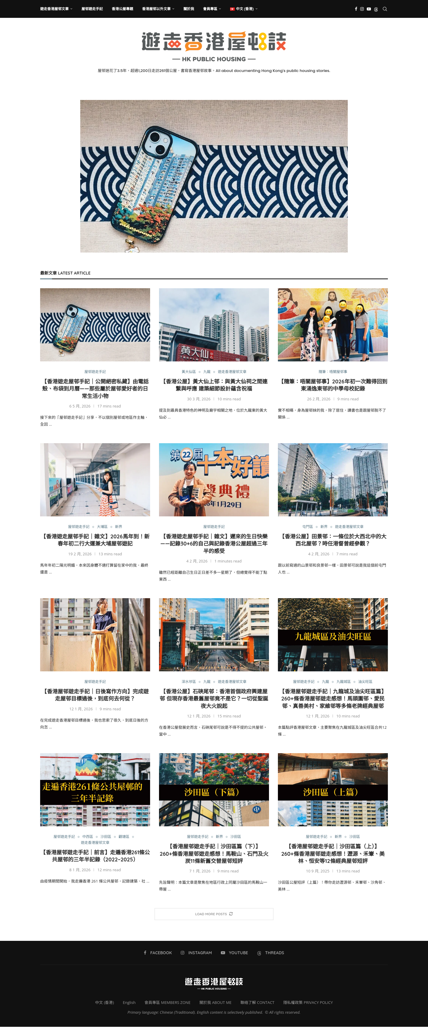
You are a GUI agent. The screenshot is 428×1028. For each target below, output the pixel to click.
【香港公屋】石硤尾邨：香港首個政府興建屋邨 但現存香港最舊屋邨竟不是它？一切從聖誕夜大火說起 (214, 699)
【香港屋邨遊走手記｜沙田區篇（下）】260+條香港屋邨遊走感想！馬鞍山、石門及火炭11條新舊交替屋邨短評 (214, 855)
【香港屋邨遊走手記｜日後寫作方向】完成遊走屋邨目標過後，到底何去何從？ (95, 696)
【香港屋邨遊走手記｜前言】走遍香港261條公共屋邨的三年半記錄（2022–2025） (95, 857)
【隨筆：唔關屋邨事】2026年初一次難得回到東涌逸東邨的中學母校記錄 (332, 385)
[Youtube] (369, 9)
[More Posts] (214, 915)
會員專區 (210, 9)
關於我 (188, 9)
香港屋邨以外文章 (156, 9)
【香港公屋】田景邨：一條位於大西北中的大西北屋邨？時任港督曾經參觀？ (332, 541)
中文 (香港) (104, 1003)
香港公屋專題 (122, 9)
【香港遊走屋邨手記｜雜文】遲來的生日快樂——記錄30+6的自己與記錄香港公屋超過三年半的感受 (214, 544)
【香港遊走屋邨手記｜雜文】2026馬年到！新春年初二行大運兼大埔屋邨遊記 (95, 541)
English (129, 1003)
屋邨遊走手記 (92, 9)
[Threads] (376, 9)
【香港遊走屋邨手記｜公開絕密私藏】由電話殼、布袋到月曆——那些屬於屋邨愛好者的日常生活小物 (95, 389)
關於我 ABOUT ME (215, 1003)
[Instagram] (362, 9)
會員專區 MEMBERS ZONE (167, 1003)
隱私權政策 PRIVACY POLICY (308, 1003)
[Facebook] (356, 9)
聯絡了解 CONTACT (257, 1003)
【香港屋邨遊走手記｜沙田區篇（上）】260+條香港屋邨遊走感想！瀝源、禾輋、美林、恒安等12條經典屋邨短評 (333, 855)
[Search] (385, 9)
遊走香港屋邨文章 (54, 9)
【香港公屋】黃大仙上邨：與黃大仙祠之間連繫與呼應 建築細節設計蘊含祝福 (214, 385)
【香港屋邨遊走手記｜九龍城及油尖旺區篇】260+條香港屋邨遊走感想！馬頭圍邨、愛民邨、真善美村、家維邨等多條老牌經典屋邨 (332, 699)
